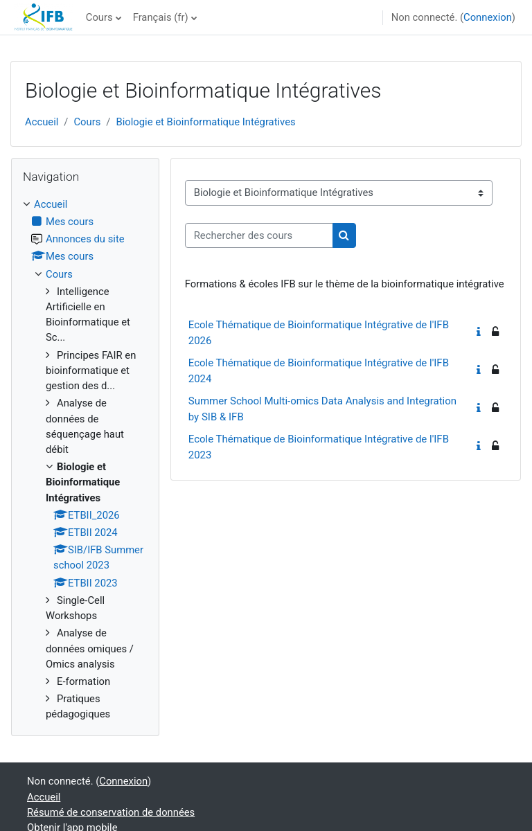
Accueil (41, 122)
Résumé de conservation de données (111, 812)
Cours (99, 17)
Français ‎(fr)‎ (160, 17)
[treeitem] (85, 459)
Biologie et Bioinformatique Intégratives (205, 122)
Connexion (487, 17)
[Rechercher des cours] (259, 235)
